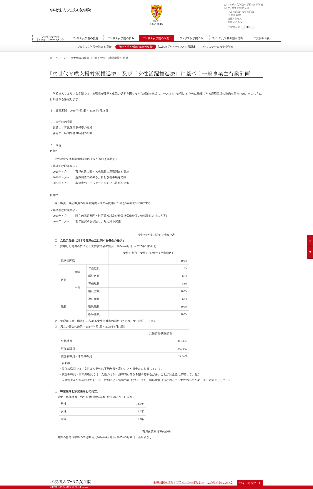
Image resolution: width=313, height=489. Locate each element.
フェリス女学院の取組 (76, 58)
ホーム (54, 58)
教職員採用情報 (163, 482)
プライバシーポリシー (190, 482)
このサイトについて (220, 482)
